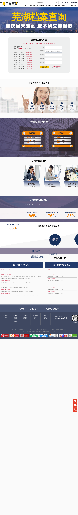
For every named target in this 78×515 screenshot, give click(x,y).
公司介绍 (5, 317)
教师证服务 (49, 5)
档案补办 (15, 318)
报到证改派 (25, 318)
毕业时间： (42, 62)
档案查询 (15, 317)
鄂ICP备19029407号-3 (44, 329)
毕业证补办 (35, 317)
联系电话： (42, 51)
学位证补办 (35, 318)
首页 (26, 5)
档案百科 (57, 5)
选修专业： (42, 58)
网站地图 (53, 331)
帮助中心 (65, 5)
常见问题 (45, 318)
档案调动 (15, 321)
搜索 (57, 2)
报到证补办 (25, 317)
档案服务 (32, 5)
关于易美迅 (72, 5)
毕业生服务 (40, 5)
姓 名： (42, 47)
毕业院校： (42, 54)
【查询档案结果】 (29, 52)
